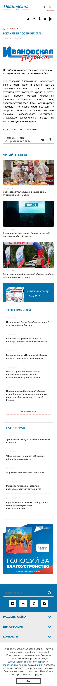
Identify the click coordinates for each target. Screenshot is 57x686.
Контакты (27, 636)
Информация (27, 626)
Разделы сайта (27, 616)
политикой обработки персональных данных (25, 663)
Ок (28, 681)
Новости (13, 28)
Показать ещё (28, 411)
